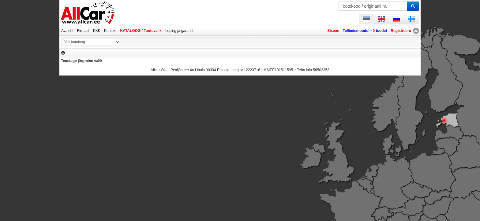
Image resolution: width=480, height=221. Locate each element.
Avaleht (67, 31)
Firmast (83, 31)
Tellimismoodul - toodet (365, 31)
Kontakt (110, 31)
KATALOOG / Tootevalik (141, 31)
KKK (96, 31)
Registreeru (401, 31)
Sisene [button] (333, 31)
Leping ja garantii (179, 31)
